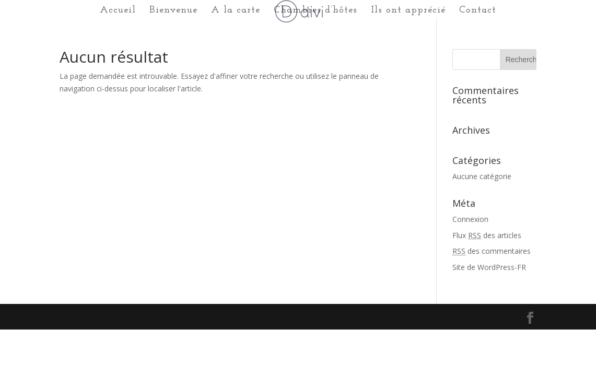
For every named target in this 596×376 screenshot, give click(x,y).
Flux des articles (486, 235)
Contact (477, 11)
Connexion (470, 219)
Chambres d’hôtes (315, 11)
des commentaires (491, 251)
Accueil (118, 11)
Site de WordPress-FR (489, 267)
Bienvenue (173, 11)
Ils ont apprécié (408, 11)
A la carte (235, 11)
